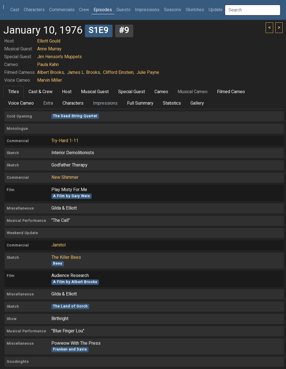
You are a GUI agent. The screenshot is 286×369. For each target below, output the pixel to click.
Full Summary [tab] (140, 103)
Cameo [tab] (161, 91)
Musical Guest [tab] (95, 91)
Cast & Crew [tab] (40, 91)
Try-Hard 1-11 (64, 140)
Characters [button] (34, 9)
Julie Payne (148, 72)
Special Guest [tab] (131, 91)
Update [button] (216, 9)
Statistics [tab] (172, 103)
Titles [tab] (13, 91)
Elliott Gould (48, 41)
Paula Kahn (48, 64)
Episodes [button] (103, 9)
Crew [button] (84, 9)
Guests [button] (123, 9)
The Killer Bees (66, 257)
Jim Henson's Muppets (59, 56)
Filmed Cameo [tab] (231, 91)
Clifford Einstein (118, 72)
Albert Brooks (50, 72)
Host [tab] (67, 91)
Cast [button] (16, 9)
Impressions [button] (147, 9)
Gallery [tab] (197, 103)
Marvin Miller (49, 80)
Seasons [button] (172, 9)
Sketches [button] (195, 9)
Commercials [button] (62, 9)
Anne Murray (49, 49)
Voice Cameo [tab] (21, 103)
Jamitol (58, 245)
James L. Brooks (83, 72)
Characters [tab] (73, 103)
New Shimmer (64, 177)
